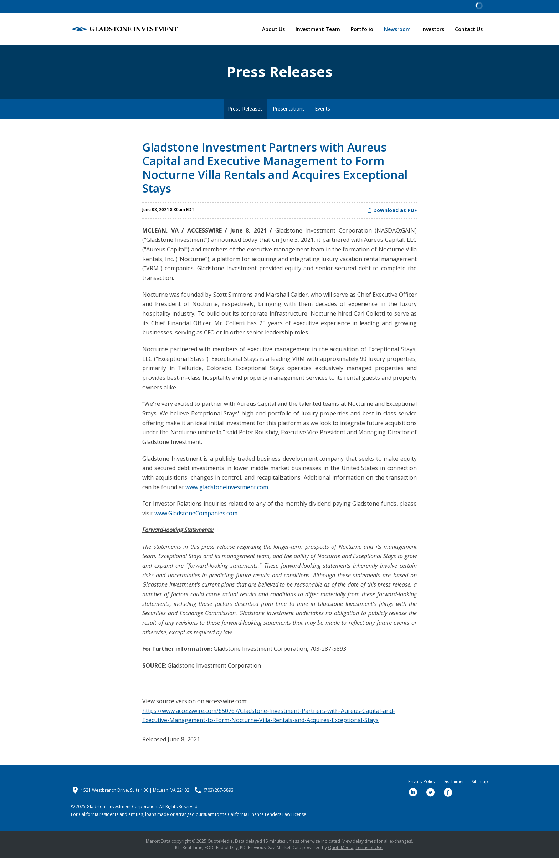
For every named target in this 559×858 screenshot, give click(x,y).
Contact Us (469, 29)
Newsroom (397, 29)
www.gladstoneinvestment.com (226, 487)
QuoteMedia (220, 841)
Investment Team (318, 29)
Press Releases (245, 108)
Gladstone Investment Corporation (122, 806)
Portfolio (362, 29)
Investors (432, 29)
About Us (273, 29)
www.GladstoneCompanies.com (195, 513)
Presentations (289, 108)
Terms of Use (369, 847)
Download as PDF (392, 210)
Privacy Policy (421, 782)
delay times (364, 841)
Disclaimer (453, 782)
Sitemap (480, 782)
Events (322, 108)
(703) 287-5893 (219, 790)
